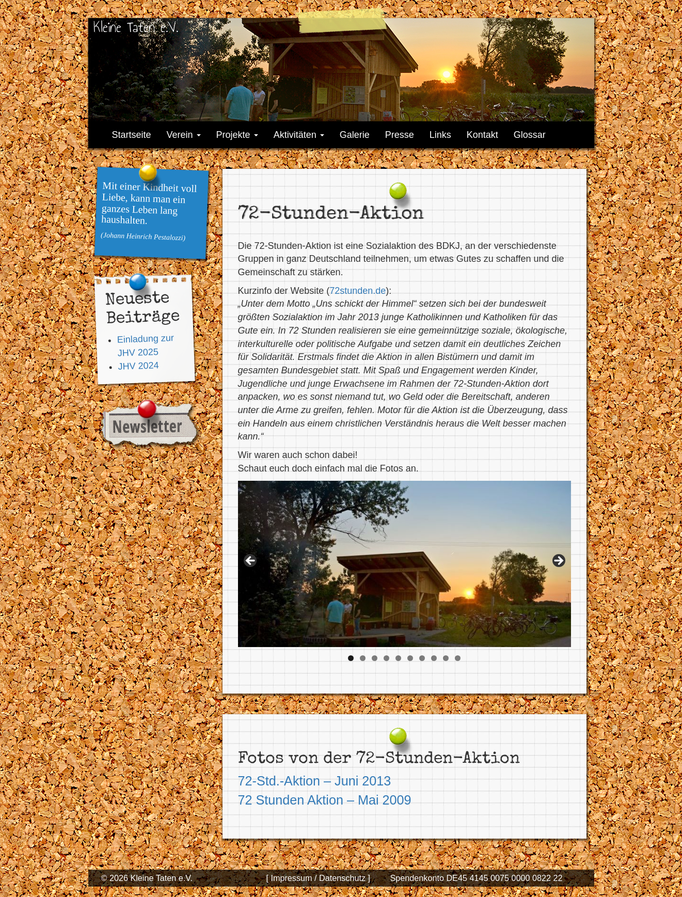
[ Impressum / (291, 878)
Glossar (530, 135)
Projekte (237, 135)
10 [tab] (458, 658)
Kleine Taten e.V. (135, 27)
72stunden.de (357, 291)
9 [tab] (446, 658)
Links (440, 135)
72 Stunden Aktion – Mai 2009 (324, 800)
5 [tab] (398, 658)
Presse (399, 135)
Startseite (131, 135)
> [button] (558, 561)
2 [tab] (363, 658)
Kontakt (482, 135)
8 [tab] (434, 658)
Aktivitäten (299, 135)
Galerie (355, 135)
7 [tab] (422, 658)
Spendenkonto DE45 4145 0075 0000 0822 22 (476, 878)
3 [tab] (374, 658)
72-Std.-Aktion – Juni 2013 (314, 781)
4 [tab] (386, 658)
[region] (404, 564)
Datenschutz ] (343, 878)
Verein (184, 135)
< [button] (251, 561)
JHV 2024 (138, 366)
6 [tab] (410, 658)
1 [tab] (351, 658)
